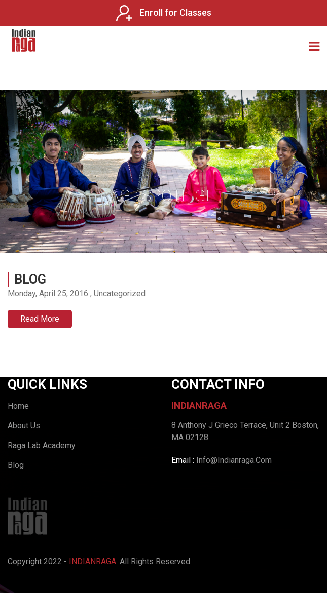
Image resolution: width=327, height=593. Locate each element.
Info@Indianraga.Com (234, 460)
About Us (24, 425)
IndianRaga (92, 561)
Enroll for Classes (163, 13)
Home (18, 406)
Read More (39, 319)
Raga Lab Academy (42, 445)
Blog (30, 279)
